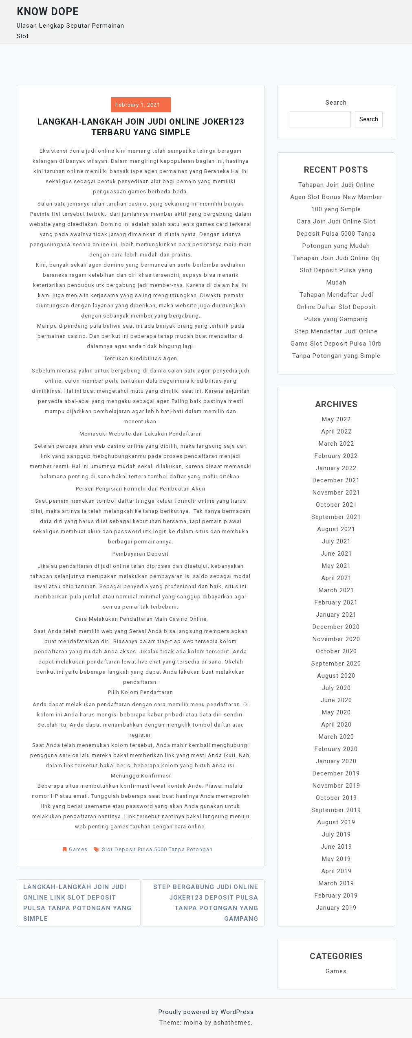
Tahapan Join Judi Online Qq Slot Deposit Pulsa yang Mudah (336, 270)
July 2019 (336, 834)
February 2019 (336, 895)
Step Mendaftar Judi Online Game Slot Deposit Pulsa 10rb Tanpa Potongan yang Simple (336, 343)
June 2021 (336, 553)
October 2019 (336, 797)
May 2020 (336, 712)
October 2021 (336, 504)
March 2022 (336, 443)
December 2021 (336, 480)
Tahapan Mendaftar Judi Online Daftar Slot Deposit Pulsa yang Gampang (336, 307)
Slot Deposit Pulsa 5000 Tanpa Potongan (157, 849)
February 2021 (336, 602)
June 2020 (336, 700)
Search (336, 102)
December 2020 (336, 627)
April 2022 (336, 431)
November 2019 (336, 785)
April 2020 (336, 724)
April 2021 (336, 578)
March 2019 (336, 883)
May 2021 (336, 565)
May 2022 (336, 419)
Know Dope (48, 12)
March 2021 (336, 590)
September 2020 (336, 663)
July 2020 (336, 688)
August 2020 (336, 675)
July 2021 (336, 541)
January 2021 (336, 614)
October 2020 (336, 651)
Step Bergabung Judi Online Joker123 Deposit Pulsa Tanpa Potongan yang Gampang (205, 902)
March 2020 (336, 736)
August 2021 (336, 529)
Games (78, 849)
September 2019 (336, 810)
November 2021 (336, 492)
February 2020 (336, 749)
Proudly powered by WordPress (206, 1012)
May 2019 (336, 859)
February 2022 (336, 456)
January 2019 (336, 907)
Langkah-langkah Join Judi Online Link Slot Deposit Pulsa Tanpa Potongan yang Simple (77, 902)
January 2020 (336, 761)
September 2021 (336, 517)
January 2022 (336, 468)
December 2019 (336, 773)
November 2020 (336, 639)
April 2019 (336, 871)
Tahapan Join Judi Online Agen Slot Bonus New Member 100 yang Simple (336, 197)
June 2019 (336, 846)
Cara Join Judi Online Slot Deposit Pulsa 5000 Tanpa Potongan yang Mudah (336, 234)
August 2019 (336, 822)
